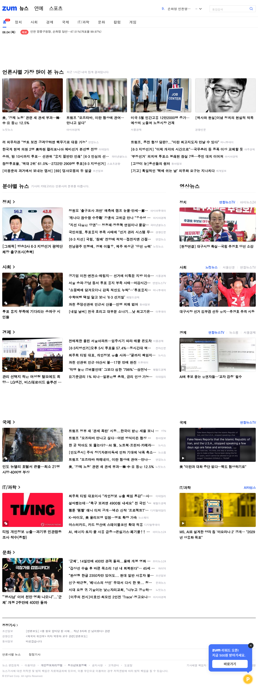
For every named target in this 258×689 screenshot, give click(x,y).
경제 (49, 22)
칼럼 (117, 22)
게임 (132, 22)
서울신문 (229, 267)
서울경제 (136, 129)
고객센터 (113, 665)
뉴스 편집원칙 (10, 665)
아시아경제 (73, 129)
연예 (38, 8)
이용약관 (30, 665)
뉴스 (24, 8)
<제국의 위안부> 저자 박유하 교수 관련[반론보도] (56, 636)
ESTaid (9, 676)
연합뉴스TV (227, 202)
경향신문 (200, 129)
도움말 (128, 665)
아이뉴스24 (248, 202)
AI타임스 (250, 487)
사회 (34, 22)
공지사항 (97, 665)
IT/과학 (83, 22)
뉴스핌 (233, 332)
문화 (101, 22)
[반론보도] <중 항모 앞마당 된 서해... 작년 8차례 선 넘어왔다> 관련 (68, 631)
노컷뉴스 (7, 129)
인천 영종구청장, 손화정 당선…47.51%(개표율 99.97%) (65, 32)
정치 (18, 22)
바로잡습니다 (34, 641)
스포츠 (56, 8)
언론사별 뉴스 (11, 654)
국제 (65, 22)
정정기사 (8, 625)
